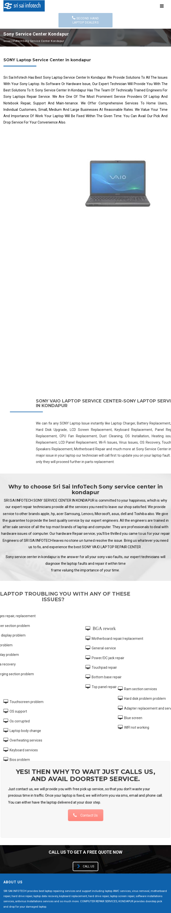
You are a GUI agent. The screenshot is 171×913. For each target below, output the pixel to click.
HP (6, 807)
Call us (85, 709)
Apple (91, 788)
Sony (90, 816)
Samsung (93, 826)
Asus (7, 798)
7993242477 (54, 848)
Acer (7, 788)
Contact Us (85, 653)
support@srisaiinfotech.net (34, 855)
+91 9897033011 (25, 848)
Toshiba (10, 826)
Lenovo (92, 807)
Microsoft (11, 816)
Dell (89, 798)
